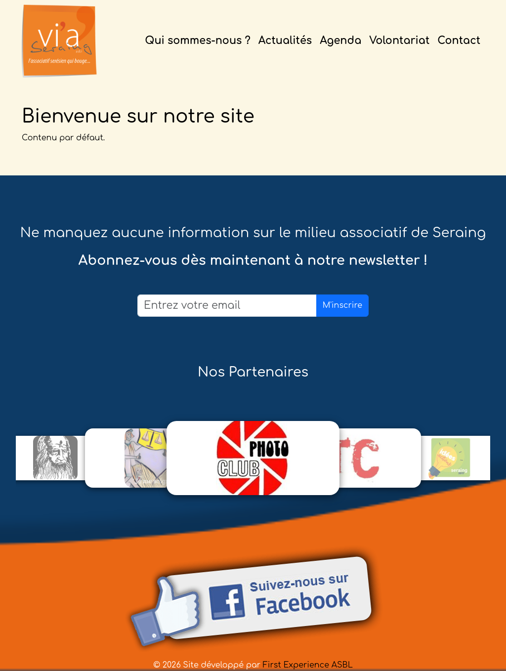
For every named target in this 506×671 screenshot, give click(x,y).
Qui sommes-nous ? (198, 40)
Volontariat (399, 40)
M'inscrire (342, 305)
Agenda (340, 40)
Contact (458, 40)
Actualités (285, 40)
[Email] (227, 305)
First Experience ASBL (308, 665)
